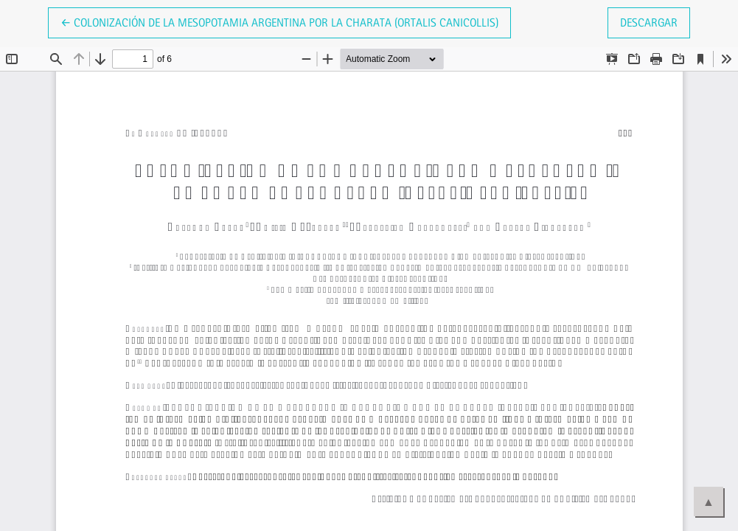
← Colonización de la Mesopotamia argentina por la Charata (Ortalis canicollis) (279, 21)
